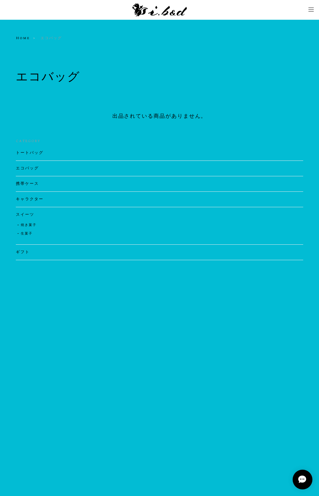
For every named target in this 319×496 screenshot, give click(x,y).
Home (23, 38)
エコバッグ (27, 168)
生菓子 (27, 233)
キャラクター (30, 199)
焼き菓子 (29, 225)
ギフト (23, 252)
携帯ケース (27, 183)
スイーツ (25, 214)
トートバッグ (30, 153)
